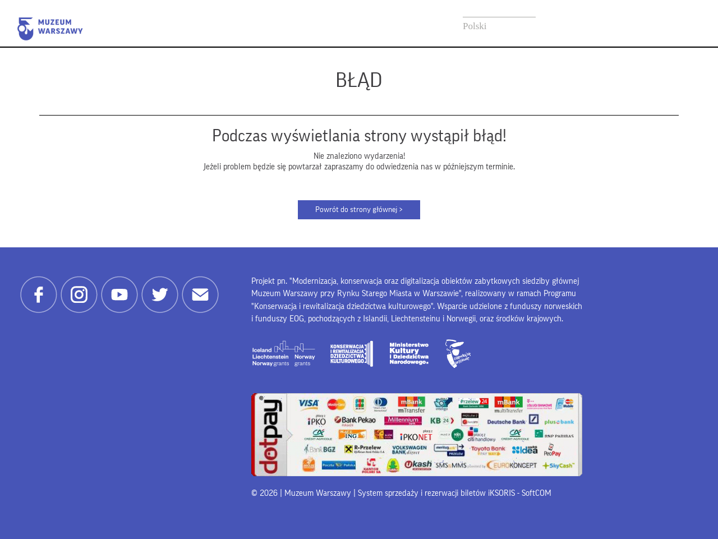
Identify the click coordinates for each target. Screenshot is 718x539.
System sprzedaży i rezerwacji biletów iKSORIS (436, 493)
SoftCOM (536, 493)
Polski (475, 26)
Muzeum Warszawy (50, 29)
